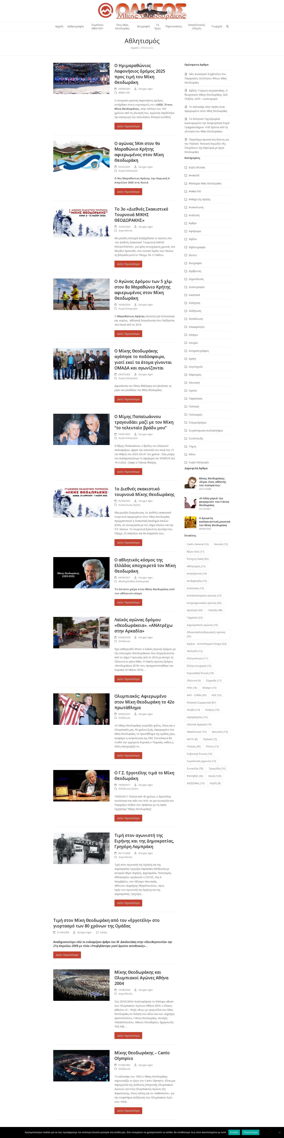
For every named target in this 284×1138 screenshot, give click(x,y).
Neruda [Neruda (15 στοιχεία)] (221, 544)
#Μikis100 (124, 92)
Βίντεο (193, 255)
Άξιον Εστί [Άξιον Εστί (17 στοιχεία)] (195, 551)
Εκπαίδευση (196, 318)
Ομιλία (193, 390)
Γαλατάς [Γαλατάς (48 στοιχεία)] (215, 610)
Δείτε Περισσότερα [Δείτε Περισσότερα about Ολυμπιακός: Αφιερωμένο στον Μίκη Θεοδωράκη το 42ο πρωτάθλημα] (128, 755)
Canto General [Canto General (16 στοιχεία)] (198, 544)
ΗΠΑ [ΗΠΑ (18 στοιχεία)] (192, 687)
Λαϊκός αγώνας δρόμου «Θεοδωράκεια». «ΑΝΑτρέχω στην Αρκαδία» (143, 625)
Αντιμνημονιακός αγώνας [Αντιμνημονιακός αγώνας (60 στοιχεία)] (204, 603)
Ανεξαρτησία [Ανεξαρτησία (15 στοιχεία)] (197, 581)
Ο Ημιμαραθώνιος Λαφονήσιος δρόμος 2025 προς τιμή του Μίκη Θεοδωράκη (139, 74)
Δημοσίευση (125, 230)
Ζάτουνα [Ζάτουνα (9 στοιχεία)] (194, 680)
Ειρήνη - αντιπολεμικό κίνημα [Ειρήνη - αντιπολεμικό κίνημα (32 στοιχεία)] (207, 643)
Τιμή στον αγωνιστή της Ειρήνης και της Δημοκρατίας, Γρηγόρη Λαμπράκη (144, 841)
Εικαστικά (194, 295)
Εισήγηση (194, 303)
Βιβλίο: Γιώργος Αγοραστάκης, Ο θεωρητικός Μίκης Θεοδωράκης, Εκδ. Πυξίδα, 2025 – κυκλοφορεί (206, 94)
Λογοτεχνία (195, 366)
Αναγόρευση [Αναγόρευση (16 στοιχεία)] (197, 573)
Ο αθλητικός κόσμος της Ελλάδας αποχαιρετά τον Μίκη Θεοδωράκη (145, 565)
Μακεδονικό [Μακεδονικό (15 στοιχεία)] (197, 731)
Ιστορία (193, 343)
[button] (227, 26)
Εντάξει (234, 1132)
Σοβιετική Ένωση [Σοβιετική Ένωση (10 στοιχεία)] (199, 754)
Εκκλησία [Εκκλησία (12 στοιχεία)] (195, 651)
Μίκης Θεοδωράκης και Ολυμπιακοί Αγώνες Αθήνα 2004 (141, 977)
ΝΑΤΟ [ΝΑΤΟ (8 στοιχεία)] (192, 739)
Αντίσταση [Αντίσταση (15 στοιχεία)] (195, 588)
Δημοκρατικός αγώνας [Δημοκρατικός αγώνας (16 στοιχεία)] (202, 625)
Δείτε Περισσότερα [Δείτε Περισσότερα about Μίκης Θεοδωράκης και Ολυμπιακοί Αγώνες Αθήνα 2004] (128, 1035)
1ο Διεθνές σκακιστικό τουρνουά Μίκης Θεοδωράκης (144, 491)
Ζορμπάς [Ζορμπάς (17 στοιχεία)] (214, 680)
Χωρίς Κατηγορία (128, 170)
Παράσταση (195, 398)
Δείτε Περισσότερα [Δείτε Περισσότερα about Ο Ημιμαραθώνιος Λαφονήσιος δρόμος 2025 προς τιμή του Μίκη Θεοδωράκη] (128, 126)
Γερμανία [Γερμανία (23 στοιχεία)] (195, 617)
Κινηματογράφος (199, 350)
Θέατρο (193, 335)
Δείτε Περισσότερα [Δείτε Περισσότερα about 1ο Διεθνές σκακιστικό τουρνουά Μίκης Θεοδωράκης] (128, 542)
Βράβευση (195, 271)
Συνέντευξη (196, 438)
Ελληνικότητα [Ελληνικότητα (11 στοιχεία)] (197, 658)
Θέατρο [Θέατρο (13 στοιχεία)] (209, 687)
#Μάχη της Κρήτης (199, 199)
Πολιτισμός (195, 414)
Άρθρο (193, 223)
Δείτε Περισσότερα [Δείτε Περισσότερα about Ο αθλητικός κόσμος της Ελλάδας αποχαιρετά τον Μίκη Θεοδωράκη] (128, 602)
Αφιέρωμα (195, 231)
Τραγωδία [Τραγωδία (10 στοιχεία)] (216, 768)
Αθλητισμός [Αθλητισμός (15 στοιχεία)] (196, 566)
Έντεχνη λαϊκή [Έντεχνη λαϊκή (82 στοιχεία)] (198, 559)
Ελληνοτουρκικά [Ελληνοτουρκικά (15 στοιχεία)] (199, 666)
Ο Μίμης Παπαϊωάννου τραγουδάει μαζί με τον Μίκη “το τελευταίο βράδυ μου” (144, 422)
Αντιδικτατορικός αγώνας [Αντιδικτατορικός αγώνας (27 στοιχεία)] (204, 595)
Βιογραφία (195, 263)
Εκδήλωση (124, 641)
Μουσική (194, 382)
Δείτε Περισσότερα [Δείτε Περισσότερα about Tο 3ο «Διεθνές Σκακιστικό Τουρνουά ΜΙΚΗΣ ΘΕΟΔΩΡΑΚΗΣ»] (128, 264)
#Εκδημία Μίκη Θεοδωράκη (134, 581)
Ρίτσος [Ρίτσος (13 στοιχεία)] (212, 746)
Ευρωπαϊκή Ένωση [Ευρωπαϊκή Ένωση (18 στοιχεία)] (200, 673)
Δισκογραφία (196, 287)
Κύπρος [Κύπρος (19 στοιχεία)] (212, 709)
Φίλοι (192, 454)
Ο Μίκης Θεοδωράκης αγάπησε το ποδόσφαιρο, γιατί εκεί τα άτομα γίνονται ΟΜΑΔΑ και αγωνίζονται (143, 359)
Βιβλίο (193, 239)
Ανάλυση (194, 215)
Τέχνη (192, 446)
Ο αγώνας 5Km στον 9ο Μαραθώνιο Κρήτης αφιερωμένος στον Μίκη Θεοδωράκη (139, 152)
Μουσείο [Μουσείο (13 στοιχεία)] (220, 731)
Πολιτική (194, 406)
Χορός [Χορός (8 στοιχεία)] (215, 783)
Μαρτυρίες (195, 374)
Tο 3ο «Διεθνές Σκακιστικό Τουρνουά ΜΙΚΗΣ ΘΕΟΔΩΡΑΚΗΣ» (141, 214)
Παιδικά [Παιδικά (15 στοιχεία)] (210, 739)
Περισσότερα (251, 1132)
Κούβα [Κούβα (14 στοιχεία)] (193, 709)
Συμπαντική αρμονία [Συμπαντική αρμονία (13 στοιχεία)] (201, 761)
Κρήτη (136, 504)
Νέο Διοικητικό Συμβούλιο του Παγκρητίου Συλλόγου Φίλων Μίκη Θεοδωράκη (206, 78)
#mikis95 (194, 175)
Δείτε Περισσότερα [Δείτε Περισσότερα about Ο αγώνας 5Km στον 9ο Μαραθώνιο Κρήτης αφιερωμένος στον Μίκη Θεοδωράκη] (128, 191)
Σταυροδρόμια (197, 422)
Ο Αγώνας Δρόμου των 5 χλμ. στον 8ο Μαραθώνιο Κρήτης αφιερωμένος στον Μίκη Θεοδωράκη (143, 290)
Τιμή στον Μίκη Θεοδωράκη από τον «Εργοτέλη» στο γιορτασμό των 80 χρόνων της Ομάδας (106, 923)
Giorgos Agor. (145, 88)
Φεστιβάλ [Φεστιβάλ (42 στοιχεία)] (195, 776)
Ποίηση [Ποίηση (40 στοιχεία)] (194, 746)
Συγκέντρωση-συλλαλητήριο (206, 430)
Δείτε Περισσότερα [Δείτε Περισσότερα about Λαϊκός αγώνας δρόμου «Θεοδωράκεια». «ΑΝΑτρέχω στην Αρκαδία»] (128, 679)
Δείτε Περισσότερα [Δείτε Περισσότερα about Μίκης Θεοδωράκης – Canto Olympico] (128, 1110)
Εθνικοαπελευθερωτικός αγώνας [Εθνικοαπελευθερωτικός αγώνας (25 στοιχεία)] (206, 634)
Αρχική (134, 47)
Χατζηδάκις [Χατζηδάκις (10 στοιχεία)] (196, 783)
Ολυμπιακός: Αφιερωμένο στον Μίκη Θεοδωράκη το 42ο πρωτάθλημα (144, 701)
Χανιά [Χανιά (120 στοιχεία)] (215, 776)
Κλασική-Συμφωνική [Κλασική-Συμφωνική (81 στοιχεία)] (201, 702)
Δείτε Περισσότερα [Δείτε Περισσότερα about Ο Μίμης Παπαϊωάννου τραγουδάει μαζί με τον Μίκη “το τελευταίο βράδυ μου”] (128, 471)
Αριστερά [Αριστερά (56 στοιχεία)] (195, 610)
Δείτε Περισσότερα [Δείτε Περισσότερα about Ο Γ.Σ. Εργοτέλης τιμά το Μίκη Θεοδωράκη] (128, 818)
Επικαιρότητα (196, 327)
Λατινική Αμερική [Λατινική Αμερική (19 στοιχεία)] (199, 724)
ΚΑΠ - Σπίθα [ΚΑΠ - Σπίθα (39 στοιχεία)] (196, 695)
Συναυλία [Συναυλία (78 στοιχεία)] (195, 768)
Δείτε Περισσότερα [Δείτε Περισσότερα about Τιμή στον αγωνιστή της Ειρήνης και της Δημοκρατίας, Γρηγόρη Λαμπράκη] (128, 903)
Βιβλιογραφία (197, 247)
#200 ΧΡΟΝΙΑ (197, 167)
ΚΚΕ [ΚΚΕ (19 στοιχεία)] (217, 695)
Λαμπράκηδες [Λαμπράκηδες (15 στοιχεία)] (197, 717)
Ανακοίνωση (125, 504)
